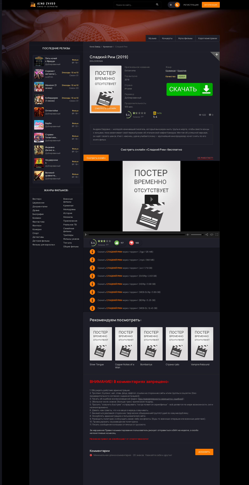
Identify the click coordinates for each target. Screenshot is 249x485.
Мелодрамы (69, 209)
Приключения (70, 220)
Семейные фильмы (68, 230)
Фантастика (38, 221)
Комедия (182, 70)
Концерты (165, 38)
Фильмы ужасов (71, 238)
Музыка (149, 38)
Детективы (38, 237)
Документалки (40, 206)
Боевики (37, 217)
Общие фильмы (71, 246)
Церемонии (38, 202)
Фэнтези (37, 225)
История (67, 213)
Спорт (36, 233)
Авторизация (209, 4)
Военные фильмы (68, 200)
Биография (38, 214)
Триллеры (68, 235)
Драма (36, 210)
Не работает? (205, 157)
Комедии (37, 229)
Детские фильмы (41, 240)
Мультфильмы (184, 38)
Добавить (204, 452)
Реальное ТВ (70, 224)
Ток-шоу (67, 242)
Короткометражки (207, 38)
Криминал (68, 205)
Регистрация (186, 4)
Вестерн (37, 198)
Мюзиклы (68, 217)
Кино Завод (95, 46)
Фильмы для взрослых (44, 244)
